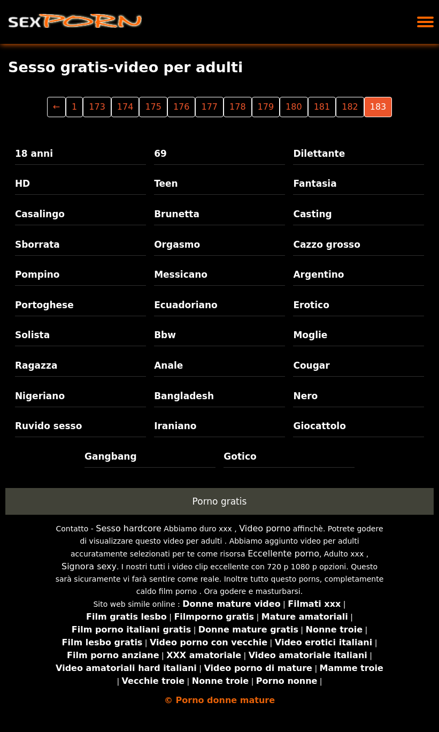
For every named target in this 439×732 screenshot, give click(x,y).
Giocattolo (319, 426)
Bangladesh (184, 396)
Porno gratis (219, 501)
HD (22, 183)
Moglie (310, 335)
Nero (305, 396)
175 (153, 107)
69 (160, 153)
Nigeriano (40, 396)
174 (125, 107)
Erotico (311, 305)
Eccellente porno (283, 553)
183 (378, 107)
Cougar (311, 365)
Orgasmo (177, 244)
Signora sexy (89, 566)
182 (350, 107)
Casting (312, 214)
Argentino (318, 274)
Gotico (240, 456)
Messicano (180, 274)
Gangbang (110, 456)
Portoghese (44, 305)
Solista (32, 335)
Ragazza (36, 365)
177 (209, 107)
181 (322, 107)
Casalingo (40, 214)
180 (294, 107)
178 (237, 107)
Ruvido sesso (48, 426)
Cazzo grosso (326, 244)
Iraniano (175, 426)
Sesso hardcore (128, 528)
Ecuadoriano (186, 305)
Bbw (165, 335)
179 (266, 107)
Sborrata (37, 244)
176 (181, 107)
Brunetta (176, 214)
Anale (168, 365)
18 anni (34, 153)
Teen (166, 183)
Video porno (264, 528)
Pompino (37, 274)
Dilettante (319, 153)
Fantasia (314, 183)
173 (97, 107)
